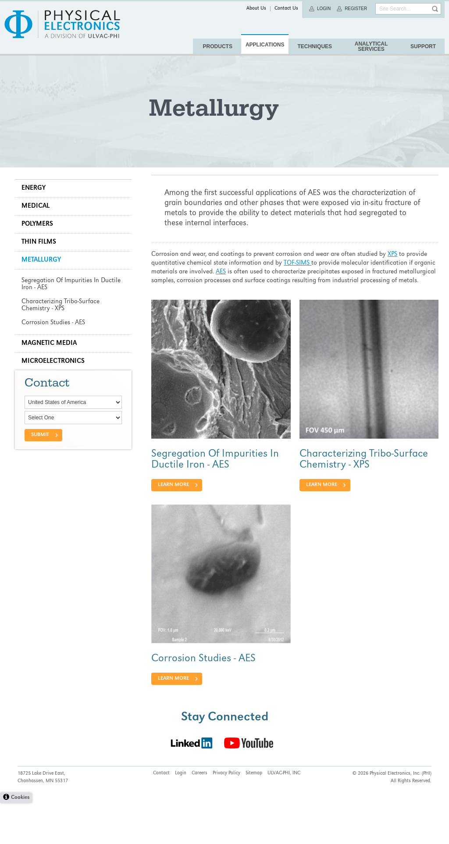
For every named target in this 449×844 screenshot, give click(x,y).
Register (356, 8)
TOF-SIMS (299, 282)
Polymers (40, 243)
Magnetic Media (51, 362)
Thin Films (41, 261)
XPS (394, 273)
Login (324, 8)
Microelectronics (55, 380)
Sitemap (254, 814)
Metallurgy (44, 279)
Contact (161, 814)
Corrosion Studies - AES (205, 683)
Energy (36, 207)
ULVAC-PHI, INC (283, 814)
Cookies (20, 839)
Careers (199, 814)
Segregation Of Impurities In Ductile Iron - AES (216, 486)
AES (245, 291)
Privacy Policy (226, 814)
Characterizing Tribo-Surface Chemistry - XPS (363, 486)
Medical (38, 225)
